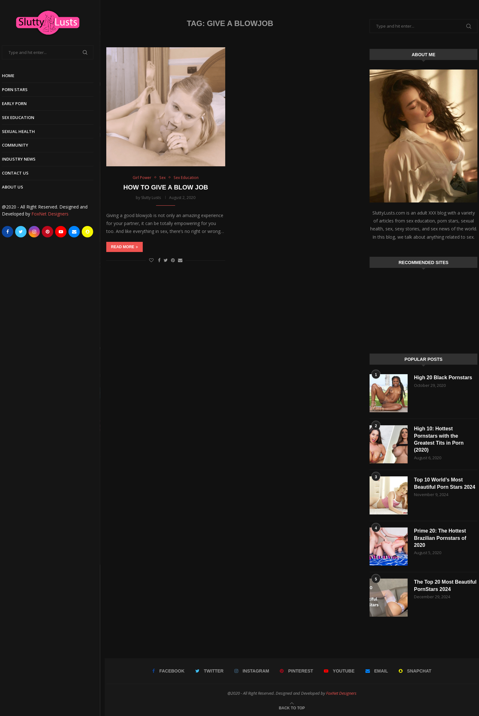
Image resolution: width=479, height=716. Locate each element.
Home (12, 75)
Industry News (23, 159)
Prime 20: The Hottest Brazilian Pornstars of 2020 (440, 538)
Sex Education (22, 117)
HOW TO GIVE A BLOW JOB (165, 187)
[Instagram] (38, 231)
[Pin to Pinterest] (173, 260)
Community (19, 145)
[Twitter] (25, 231)
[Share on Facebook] (159, 260)
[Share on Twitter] (166, 260)
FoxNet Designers (54, 214)
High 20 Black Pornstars (443, 377)
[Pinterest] (52, 231)
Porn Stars (19, 89)
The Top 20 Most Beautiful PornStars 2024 (445, 585)
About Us (17, 187)
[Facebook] (12, 231)
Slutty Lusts (151, 197)
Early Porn (18, 103)
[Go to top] (292, 708)
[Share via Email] (180, 260)
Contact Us (19, 173)
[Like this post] (151, 260)
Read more (124, 247)
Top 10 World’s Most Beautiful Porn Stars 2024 (445, 483)
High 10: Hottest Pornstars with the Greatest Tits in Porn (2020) (439, 439)
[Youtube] (65, 231)
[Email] (78, 231)
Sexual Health (22, 131)
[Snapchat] (92, 231)
